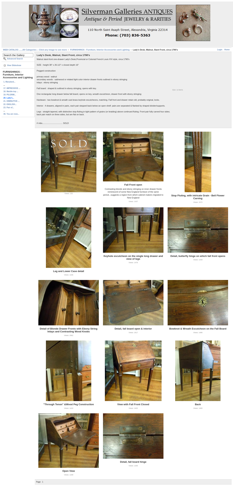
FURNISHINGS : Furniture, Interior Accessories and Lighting (99, 50)
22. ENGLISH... (9, 104)
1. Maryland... (9, 82)
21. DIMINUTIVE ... (11, 101)
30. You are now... (11, 114)
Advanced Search (15, 59)
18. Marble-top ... (10, 91)
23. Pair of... (8, 108)
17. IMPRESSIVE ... (11, 88)
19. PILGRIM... (9, 95)
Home (227, 50)
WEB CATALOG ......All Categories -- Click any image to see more (35, 50)
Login (219, 50)
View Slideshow (14, 65)
